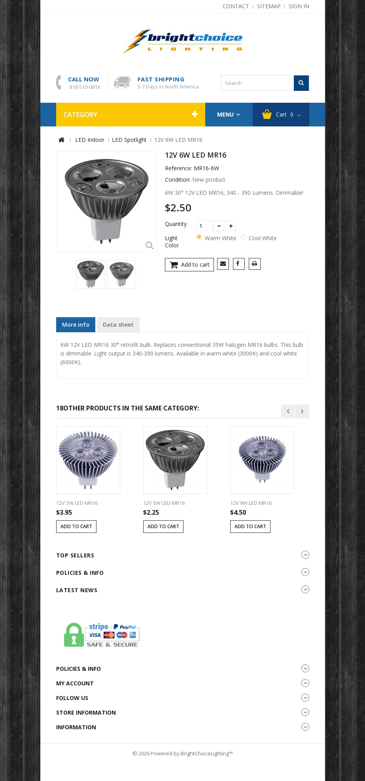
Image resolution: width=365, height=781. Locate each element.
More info (75, 324)
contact (236, 6)
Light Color (172, 242)
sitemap (269, 6)
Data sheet (118, 324)
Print (256, 264)
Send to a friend (224, 264)
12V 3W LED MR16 (77, 502)
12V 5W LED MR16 (164, 502)
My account (75, 683)
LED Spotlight (129, 139)
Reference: (178, 168)
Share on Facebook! (240, 264)
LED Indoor (89, 139)
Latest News (77, 590)
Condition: (178, 179)
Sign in (299, 6)
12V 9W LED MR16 (251, 502)
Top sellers (75, 555)
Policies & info (80, 572)
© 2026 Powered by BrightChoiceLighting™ (182, 753)
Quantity (176, 224)
